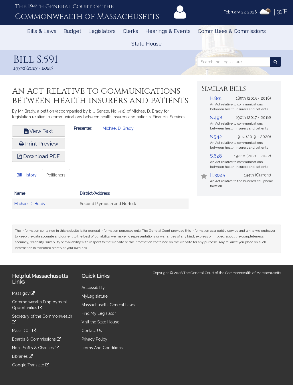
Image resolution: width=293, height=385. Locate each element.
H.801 (216, 98)
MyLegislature (95, 296)
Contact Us (92, 330)
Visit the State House (100, 322)
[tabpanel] (100, 201)
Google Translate (30, 365)
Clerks (130, 31)
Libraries (22, 356)
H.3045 (217, 175)
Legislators (102, 31)
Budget (72, 31)
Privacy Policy (94, 339)
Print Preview (38, 144)
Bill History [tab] (27, 175)
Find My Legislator (99, 313)
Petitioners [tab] (56, 175)
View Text (38, 131)
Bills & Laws (41, 31)
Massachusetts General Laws (108, 304)
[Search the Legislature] (275, 62)
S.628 (216, 156)
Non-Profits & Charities (35, 347)
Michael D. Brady (118, 128)
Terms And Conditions (102, 347)
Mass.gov (23, 293)
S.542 (216, 137)
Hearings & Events (168, 31)
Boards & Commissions (36, 339)
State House (146, 44)
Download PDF (38, 156)
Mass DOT (24, 330)
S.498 (216, 117)
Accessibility (93, 287)
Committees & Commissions (232, 31)
